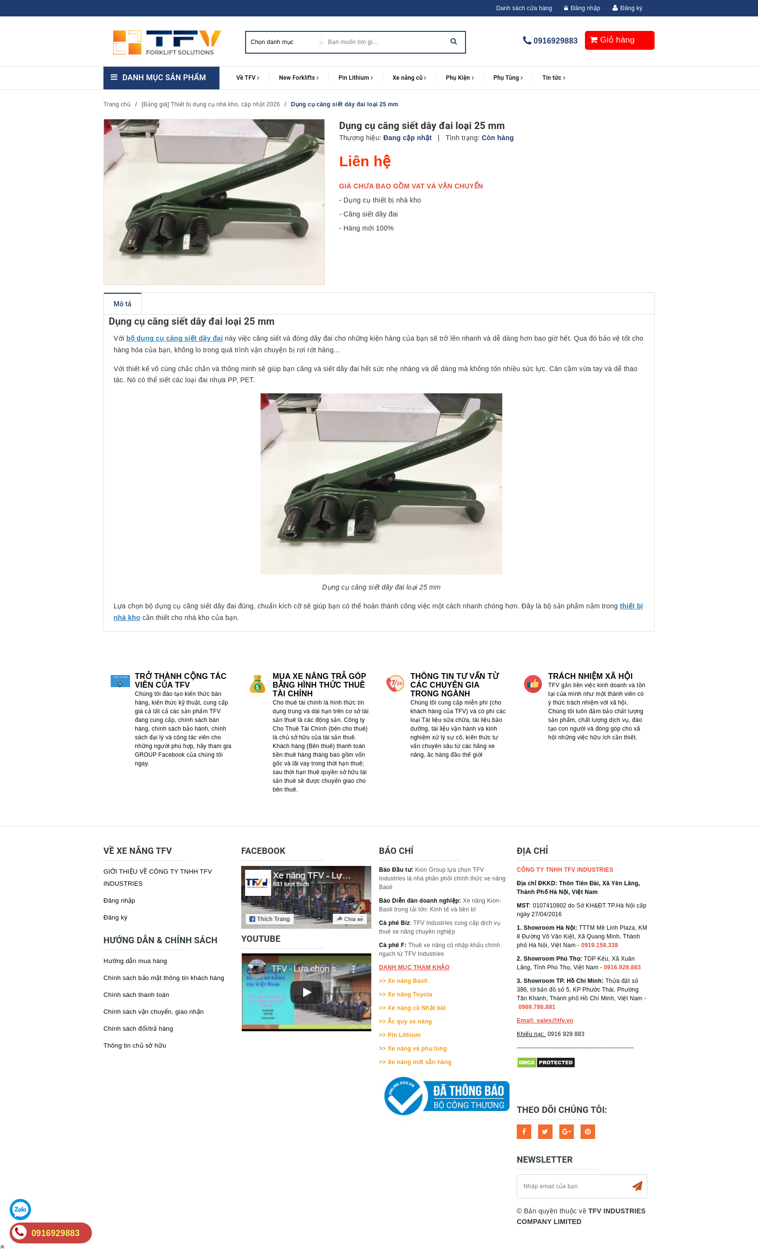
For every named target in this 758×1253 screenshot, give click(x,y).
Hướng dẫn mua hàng (135, 961)
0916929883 (556, 41)
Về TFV (247, 77)
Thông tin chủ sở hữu (134, 1045)
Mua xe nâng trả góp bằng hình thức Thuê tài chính (319, 685)
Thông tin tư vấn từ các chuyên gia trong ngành (454, 685)
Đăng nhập (582, 8)
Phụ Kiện (460, 77)
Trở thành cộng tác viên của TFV (181, 680)
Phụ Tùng (508, 77)
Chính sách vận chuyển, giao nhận (153, 1011)
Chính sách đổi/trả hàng (138, 1028)
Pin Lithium (355, 77)
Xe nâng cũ (409, 77)
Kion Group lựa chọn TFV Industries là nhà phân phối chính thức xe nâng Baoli (442, 878)
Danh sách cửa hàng (524, 8)
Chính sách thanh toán (136, 994)
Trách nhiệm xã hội (590, 676)
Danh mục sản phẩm (164, 77)
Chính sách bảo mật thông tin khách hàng (163, 977)
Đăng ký (631, 8)
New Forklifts (299, 77)
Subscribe (637, 1186)
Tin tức (553, 77)
